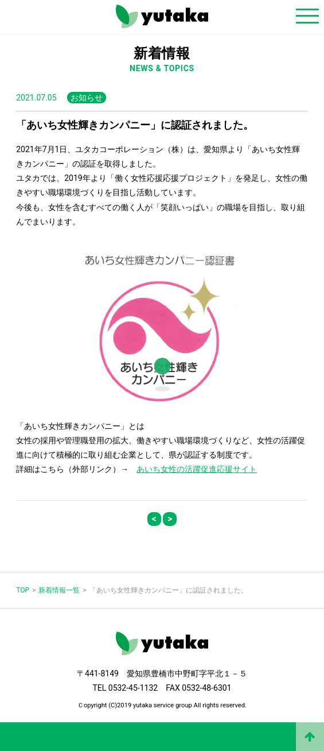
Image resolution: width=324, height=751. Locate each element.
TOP (22, 590)
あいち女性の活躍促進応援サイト (196, 469)
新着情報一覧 (59, 590)
